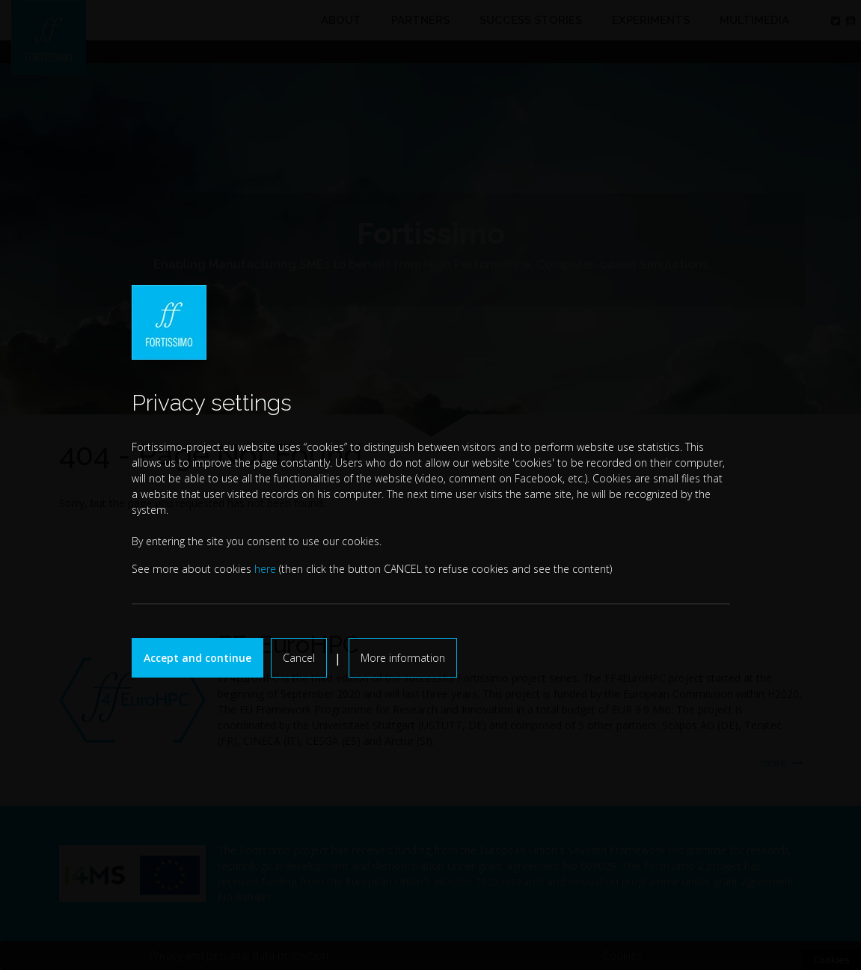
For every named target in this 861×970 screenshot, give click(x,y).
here (265, 569)
